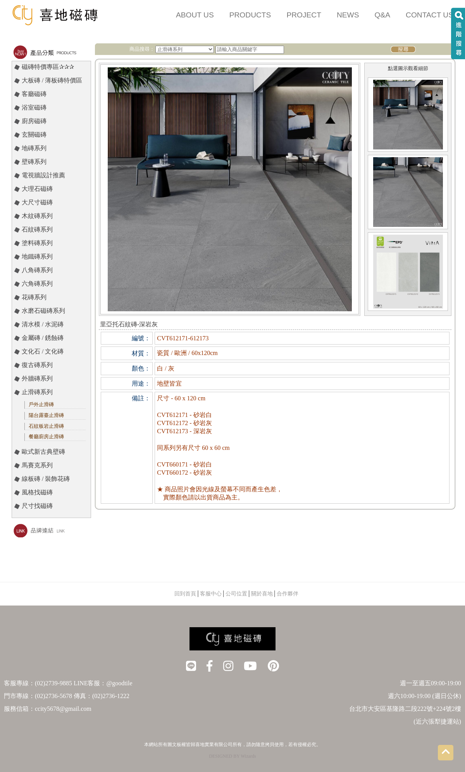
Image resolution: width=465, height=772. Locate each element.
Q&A (383, 15)
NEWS (348, 15)
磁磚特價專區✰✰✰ (48, 66)
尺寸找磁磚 (37, 506)
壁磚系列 (34, 161)
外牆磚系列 (37, 378)
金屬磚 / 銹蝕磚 (43, 338)
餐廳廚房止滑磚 (46, 436)
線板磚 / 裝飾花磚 (46, 478)
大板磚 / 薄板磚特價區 (52, 80)
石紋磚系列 (37, 229)
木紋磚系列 (37, 216)
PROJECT (303, 15)
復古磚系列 (37, 365)
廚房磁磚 (34, 121)
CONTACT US (429, 15)
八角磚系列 (37, 270)
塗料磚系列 (37, 243)
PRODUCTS (250, 15)
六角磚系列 (37, 283)
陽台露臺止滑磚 (46, 415)
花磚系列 (34, 297)
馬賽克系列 (37, 465)
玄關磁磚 (34, 134)
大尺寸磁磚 (37, 202)
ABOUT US (195, 15)
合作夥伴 (287, 594)
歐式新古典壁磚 (43, 451)
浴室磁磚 (34, 107)
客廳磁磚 (34, 94)
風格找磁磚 (37, 492)
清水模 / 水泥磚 (43, 324)
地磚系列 (34, 148)
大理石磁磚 (37, 188)
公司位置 (236, 594)
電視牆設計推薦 (43, 175)
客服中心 (211, 594)
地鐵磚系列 (37, 256)
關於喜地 (262, 594)
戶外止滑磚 (41, 404)
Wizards (248, 756)
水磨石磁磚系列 (43, 310)
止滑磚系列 (37, 392)
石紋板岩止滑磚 (46, 426)
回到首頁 (185, 594)
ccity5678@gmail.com (63, 708)
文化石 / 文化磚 (43, 351)
